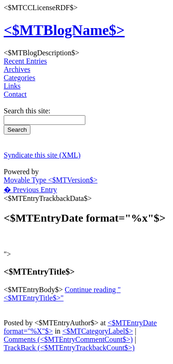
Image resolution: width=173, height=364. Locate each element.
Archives (17, 69)
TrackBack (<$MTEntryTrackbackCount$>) (69, 348)
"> (7, 254)
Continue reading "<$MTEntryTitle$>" (62, 294)
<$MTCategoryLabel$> (97, 331)
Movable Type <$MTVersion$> (50, 180)
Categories (19, 78)
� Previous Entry (30, 190)
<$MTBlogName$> (64, 30)
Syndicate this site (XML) (42, 155)
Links (12, 86)
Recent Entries (25, 61)
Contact (15, 94)
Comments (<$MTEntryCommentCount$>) (68, 339)
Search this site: (27, 111)
